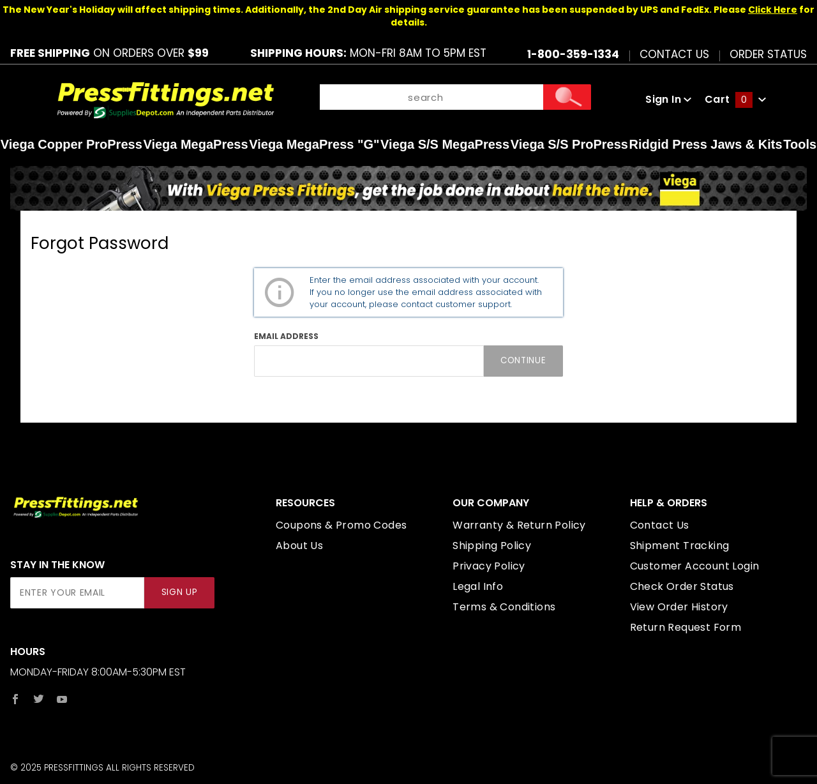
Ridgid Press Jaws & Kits (706, 144)
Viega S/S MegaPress (444, 144)
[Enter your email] (77, 592)
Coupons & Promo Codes (341, 525)
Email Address (286, 336)
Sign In (668, 99)
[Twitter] (38, 699)
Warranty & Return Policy (519, 525)
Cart (735, 99)
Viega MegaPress (195, 144)
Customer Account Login (695, 566)
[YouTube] (62, 699)
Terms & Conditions (504, 606)
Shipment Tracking (680, 545)
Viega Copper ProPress (71, 144)
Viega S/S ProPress (569, 144)
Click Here (772, 9)
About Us (299, 545)
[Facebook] (15, 699)
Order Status (768, 53)
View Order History (679, 606)
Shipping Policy (492, 545)
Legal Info (478, 586)
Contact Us (674, 53)
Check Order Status (682, 586)
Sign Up (179, 592)
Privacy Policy (489, 566)
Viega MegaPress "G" (314, 144)
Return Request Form (686, 627)
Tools (799, 144)
